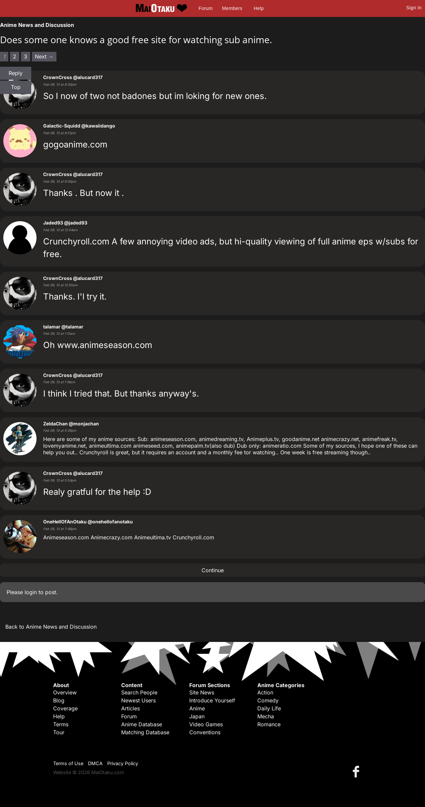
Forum (205, 8)
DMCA (95, 763)
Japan (197, 716)
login (31, 592)
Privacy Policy (122, 763)
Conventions (204, 732)
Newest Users (138, 700)
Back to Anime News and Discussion (51, 626)
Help (259, 8)
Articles (130, 708)
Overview (65, 692)
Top (16, 87)
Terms (60, 724)
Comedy (268, 700)
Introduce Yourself (212, 700)
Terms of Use (68, 763)
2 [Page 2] (14, 56)
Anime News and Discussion (37, 25)
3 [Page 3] (25, 56)
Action (265, 692)
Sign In (414, 7)
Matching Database (145, 732)
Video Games (206, 724)
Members (232, 8)
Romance (269, 724)
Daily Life (269, 708)
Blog (58, 700)
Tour (58, 732)
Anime (197, 708)
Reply (16, 73)
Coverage (65, 708)
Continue (213, 570)
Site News (201, 692)
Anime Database (141, 724)
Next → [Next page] (44, 56)
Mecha (265, 716)
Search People (139, 692)
